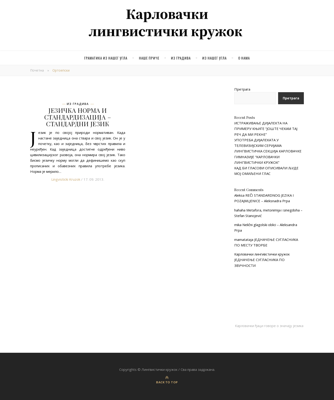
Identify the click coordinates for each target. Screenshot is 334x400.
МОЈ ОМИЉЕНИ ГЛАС (252, 173)
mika (237, 224)
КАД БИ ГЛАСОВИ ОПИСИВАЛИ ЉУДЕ (266, 168)
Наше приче (149, 57)
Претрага (242, 89)
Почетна (37, 70)
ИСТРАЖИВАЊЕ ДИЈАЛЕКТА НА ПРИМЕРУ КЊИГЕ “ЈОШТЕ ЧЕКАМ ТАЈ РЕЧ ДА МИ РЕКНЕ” (265, 129)
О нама (244, 57)
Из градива (181, 57)
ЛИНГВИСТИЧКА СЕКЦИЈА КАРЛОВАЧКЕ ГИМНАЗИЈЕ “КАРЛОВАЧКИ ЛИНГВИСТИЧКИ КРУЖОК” (268, 157)
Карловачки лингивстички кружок (262, 254)
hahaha (239, 210)
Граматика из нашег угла (105, 57)
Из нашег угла (214, 57)
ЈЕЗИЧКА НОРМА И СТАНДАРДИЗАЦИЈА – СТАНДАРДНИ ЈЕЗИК (77, 117)
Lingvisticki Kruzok (65, 179)
